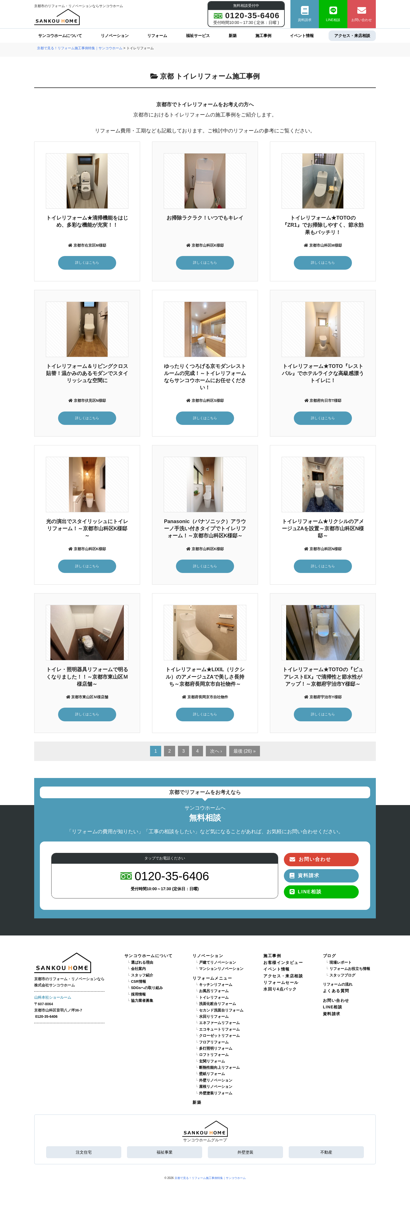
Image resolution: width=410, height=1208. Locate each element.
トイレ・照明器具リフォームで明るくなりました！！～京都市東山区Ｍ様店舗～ (87, 678)
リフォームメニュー (212, 980)
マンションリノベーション (221, 971)
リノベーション (115, 35)
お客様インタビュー (283, 964)
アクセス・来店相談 (352, 35)
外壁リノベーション (215, 1082)
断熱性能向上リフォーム (219, 1070)
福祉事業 (165, 1154)
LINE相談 (333, 14)
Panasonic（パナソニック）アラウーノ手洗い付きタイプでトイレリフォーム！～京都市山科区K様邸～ (205, 529)
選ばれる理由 (142, 964)
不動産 (326, 1154)
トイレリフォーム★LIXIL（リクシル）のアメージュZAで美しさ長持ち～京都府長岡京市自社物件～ (205, 678)
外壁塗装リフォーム (215, 1095)
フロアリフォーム (214, 1044)
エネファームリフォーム (219, 1025)
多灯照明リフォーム (215, 1050)
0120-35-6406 (46, 1019)
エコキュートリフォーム (219, 1031)
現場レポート (340, 964)
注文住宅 (84, 1154)
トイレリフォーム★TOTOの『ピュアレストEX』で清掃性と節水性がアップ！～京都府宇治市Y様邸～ (322, 678)
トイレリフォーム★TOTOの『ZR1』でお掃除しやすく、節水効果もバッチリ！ (323, 225)
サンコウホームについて (60, 35)
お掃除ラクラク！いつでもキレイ (205, 218)
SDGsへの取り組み (147, 990)
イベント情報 (302, 35)
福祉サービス (198, 35)
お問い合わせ (361, 14)
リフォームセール (280, 984)
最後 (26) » (244, 752)
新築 (233, 35)
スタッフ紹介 (142, 977)
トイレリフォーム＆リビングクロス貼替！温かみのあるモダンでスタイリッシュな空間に (87, 374)
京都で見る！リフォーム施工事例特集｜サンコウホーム (210, 1180)
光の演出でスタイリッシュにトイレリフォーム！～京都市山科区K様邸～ (87, 529)
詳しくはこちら (87, 263)
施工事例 (263, 35)
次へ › (216, 752)
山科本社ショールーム (52, 1000)
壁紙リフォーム (212, 1076)
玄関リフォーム (212, 1063)
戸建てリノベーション (217, 964)
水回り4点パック (280, 991)
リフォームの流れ (337, 986)
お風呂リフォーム (214, 993)
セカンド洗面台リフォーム (221, 1012)
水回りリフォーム (214, 1019)
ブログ (329, 957)
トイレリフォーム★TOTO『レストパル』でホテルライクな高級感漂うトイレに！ (323, 374)
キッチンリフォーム (215, 987)
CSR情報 (138, 984)
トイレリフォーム (214, 999)
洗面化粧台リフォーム (217, 1006)
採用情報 (138, 996)
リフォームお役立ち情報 (349, 971)
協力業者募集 (142, 1003)
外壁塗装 (245, 1154)
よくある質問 (336, 992)
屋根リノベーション (215, 1089)
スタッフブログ (342, 977)
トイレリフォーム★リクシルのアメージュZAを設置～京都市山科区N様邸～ (323, 529)
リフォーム (157, 35)
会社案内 (138, 971)
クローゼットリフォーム (219, 1038)
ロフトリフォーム (214, 1057)
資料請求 (304, 14)
